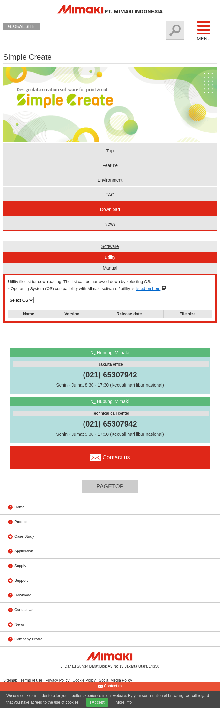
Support (21, 580)
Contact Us (23, 610)
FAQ (110, 194)
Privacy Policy (58, 680)
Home (19, 507)
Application (23, 551)
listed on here (148, 288)
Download (110, 209)
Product (20, 522)
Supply (20, 566)
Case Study (24, 536)
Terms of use (31, 680)
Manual (110, 268)
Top (110, 150)
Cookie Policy (84, 680)
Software (110, 246)
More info (124, 702)
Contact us (110, 686)
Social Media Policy (115, 680)
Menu (203, 30)
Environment (110, 180)
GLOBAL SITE (21, 26)
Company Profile (28, 639)
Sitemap (10, 680)
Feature (110, 165)
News (109, 224)
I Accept (97, 702)
